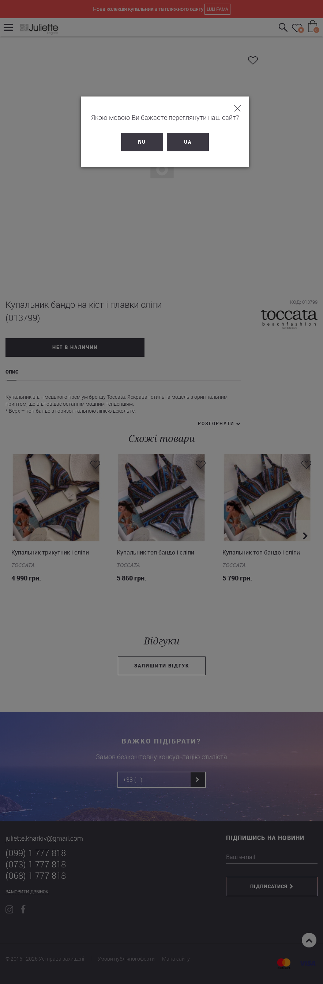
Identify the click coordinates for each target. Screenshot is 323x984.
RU (139, 142)
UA (184, 142)
